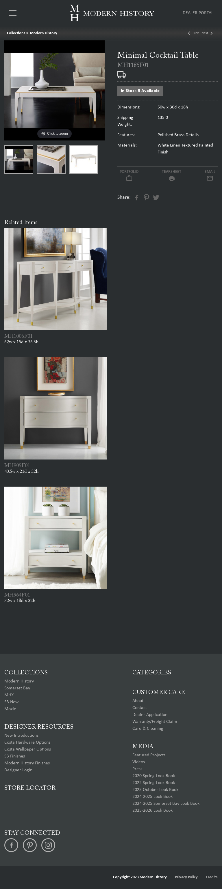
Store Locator (30, 788)
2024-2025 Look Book (152, 796)
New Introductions (21, 735)
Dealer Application (149, 714)
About (137, 701)
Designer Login (18, 770)
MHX (9, 695)
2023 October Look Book (155, 789)
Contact (139, 708)
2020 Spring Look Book (153, 776)
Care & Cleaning (147, 728)
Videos (138, 762)
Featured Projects (148, 755)
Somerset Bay (17, 688)
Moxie (10, 709)
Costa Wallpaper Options (27, 749)
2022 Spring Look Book (153, 783)
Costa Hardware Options (27, 742)
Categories (151, 673)
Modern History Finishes (27, 763)
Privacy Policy (186, 877)
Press (137, 769)
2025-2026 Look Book (152, 810)
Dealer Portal (198, 13)
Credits (212, 877)
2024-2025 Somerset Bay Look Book (165, 803)
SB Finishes (14, 756)
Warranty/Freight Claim (154, 721)
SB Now (11, 702)
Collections (16, 33)
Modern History (43, 33)
